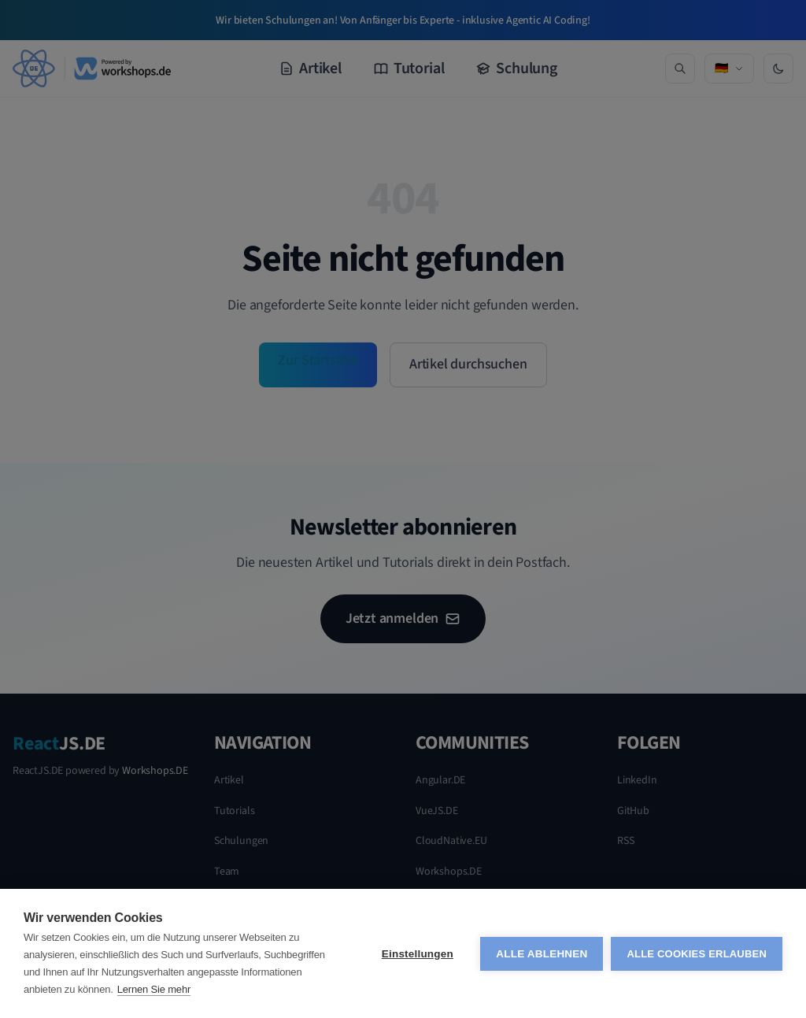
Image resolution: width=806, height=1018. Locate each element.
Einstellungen (417, 954)
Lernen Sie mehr (153, 989)
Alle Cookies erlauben (697, 954)
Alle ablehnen (541, 954)
